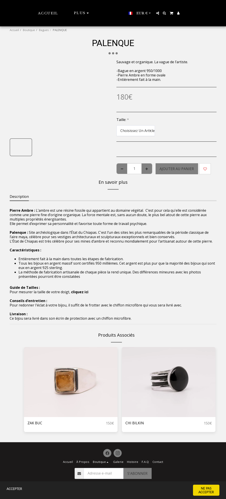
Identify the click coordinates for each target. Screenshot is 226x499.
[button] (166, 13)
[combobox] (135, 130)
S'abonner (137, 473)
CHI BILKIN (134, 423)
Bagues (44, 30)
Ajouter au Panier (177, 168)
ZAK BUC (35, 423)
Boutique (29, 30)
